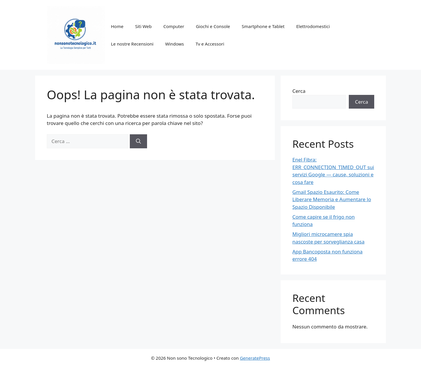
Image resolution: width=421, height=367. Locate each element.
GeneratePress (255, 358)
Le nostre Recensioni (132, 44)
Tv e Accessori (210, 44)
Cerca (299, 91)
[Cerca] (138, 141)
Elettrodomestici (313, 26)
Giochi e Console (213, 26)
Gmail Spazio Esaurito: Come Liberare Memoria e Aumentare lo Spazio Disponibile (331, 199)
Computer (173, 26)
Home (117, 26)
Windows (174, 44)
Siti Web (143, 26)
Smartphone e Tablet (263, 26)
